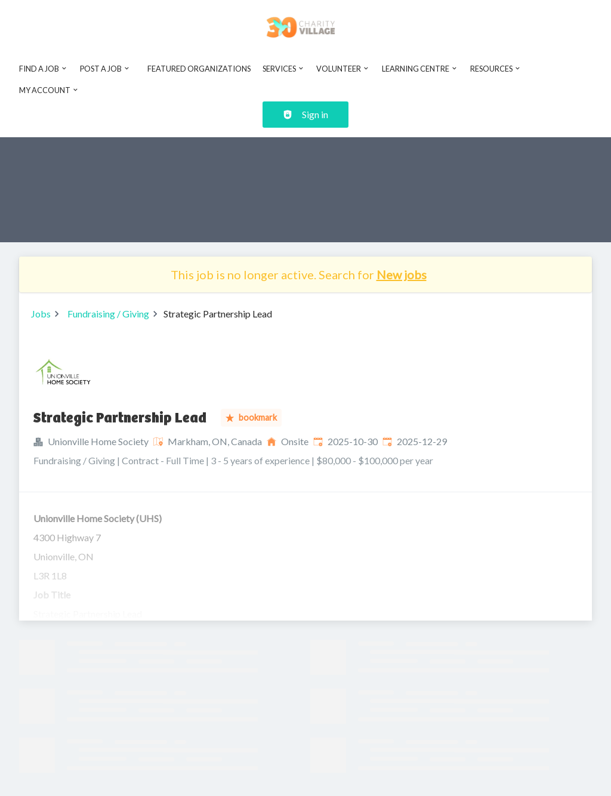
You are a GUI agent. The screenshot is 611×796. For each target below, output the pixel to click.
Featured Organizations (199, 68)
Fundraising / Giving (108, 313)
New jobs (402, 274)
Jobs (41, 313)
